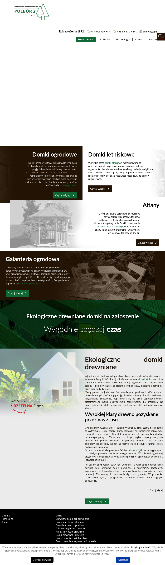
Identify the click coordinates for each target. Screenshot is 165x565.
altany (132, 450)
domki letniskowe (113, 162)
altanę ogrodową (68, 185)
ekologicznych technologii (110, 226)
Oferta (139, 39)
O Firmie (105, 39)
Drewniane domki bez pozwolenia (72, 518)
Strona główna (86, 39)
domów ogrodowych (30, 283)
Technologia (123, 39)
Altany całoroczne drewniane (70, 531)
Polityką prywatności (141, 547)
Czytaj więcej (62, 195)
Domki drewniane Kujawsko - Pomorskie (76, 541)
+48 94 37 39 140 (127, 31)
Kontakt (153, 39)
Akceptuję (123, 559)
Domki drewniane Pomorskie (70, 534)
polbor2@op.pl (150, 31)
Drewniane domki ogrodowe (70, 525)
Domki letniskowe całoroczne (70, 522)
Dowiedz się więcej (42, 559)
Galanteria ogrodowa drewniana (71, 528)
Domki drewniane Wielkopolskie (71, 538)
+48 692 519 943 (100, 31)
